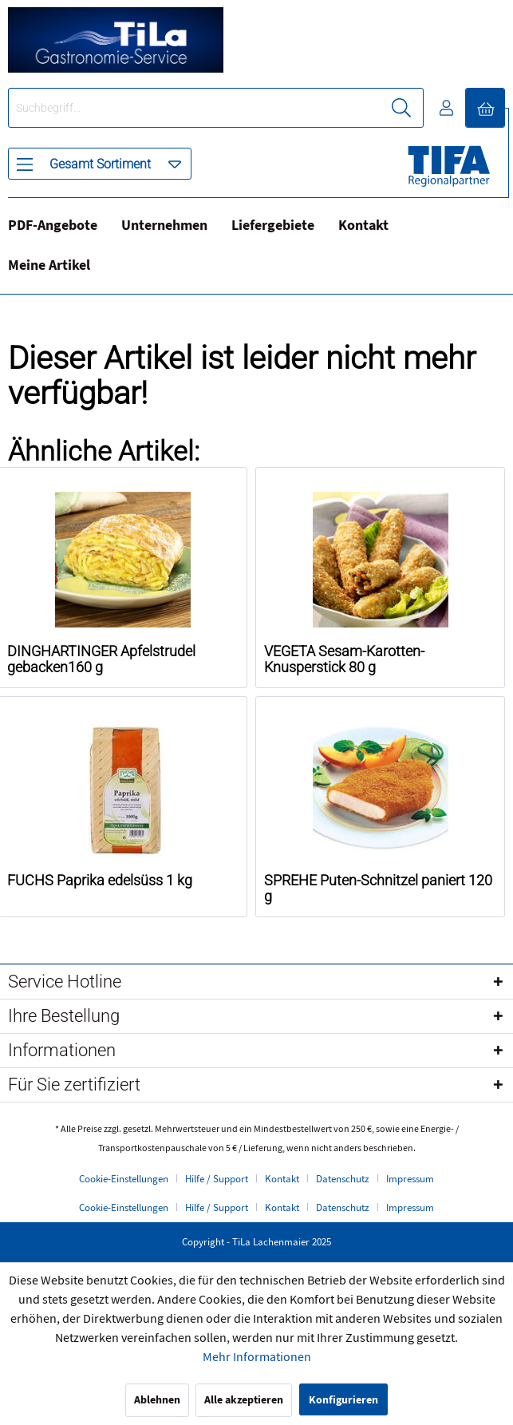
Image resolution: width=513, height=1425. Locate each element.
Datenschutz (342, 1179)
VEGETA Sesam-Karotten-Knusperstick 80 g (344, 659)
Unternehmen (164, 225)
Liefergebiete (272, 225)
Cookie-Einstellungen (123, 1179)
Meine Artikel (49, 265)
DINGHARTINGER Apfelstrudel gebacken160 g (101, 659)
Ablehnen (157, 1400)
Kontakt (363, 225)
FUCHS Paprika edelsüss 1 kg (99, 881)
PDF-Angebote (52, 225)
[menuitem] (99, 164)
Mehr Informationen (257, 1357)
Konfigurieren (343, 1400)
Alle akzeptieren (243, 1400)
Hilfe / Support (216, 1179)
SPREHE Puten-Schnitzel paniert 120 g (378, 888)
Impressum (410, 1179)
